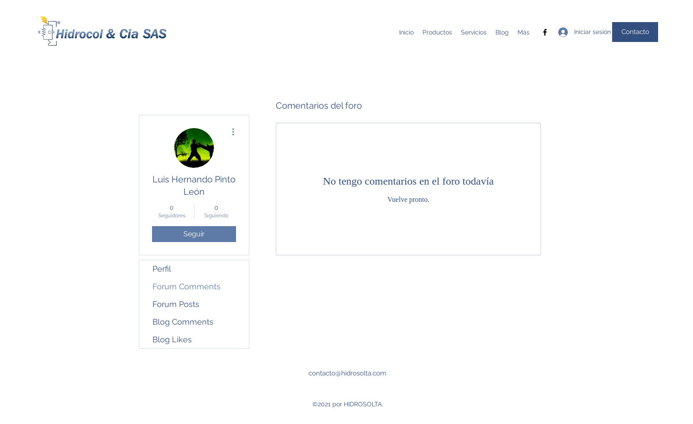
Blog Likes (172, 339)
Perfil (161, 268)
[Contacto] (635, 32)
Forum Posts (175, 304)
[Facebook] (545, 32)
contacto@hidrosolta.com (347, 373)
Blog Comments (182, 321)
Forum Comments (186, 286)
